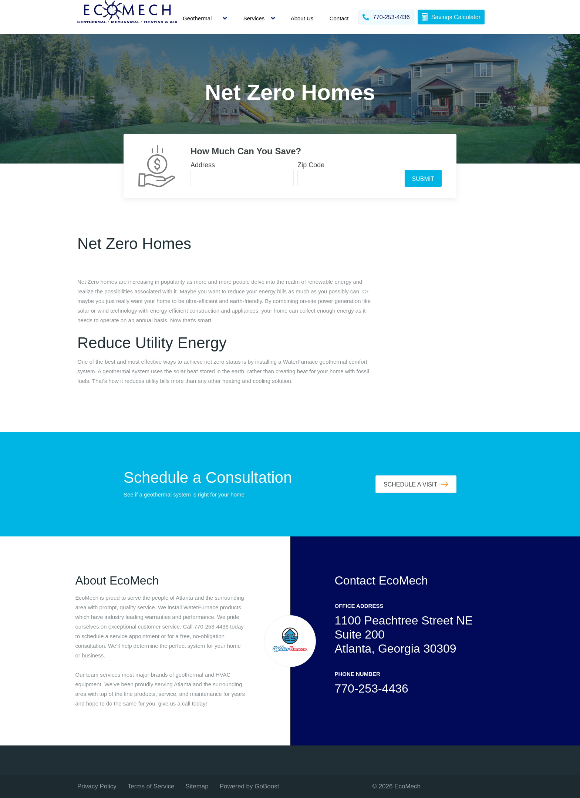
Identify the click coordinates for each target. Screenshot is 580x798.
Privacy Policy (97, 786)
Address (202, 165)
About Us (302, 18)
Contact (339, 18)
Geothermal (197, 18)
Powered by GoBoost (249, 786)
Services (254, 18)
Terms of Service (151, 786)
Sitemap (196, 786)
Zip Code (310, 165)
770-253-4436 (371, 688)
